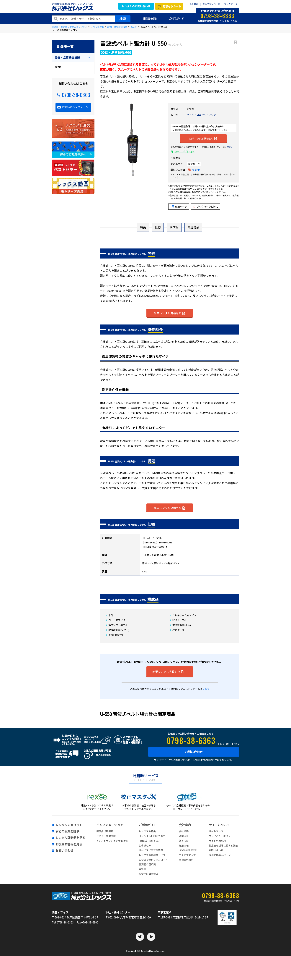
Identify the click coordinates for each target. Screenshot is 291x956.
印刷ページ (181, 206)
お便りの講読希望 (148, 874)
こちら (229, 147)
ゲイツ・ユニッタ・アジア (201, 115)
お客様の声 (145, 845)
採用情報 (184, 845)
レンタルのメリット (68, 825)
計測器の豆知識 (147, 864)
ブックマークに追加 (206, 206)
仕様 (158, 227)
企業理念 (184, 836)
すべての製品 (97, 26)
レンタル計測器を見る (70, 838)
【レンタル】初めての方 (152, 836)
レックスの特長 (147, 831)
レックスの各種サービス (152, 855)
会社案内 (193, 4)
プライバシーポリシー (221, 836)
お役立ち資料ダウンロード (153, 859)
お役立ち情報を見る (68, 844)
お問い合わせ (194, 752)
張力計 (134, 26)
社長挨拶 (184, 840)
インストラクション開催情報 (112, 840)
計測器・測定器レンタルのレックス (69, 26)
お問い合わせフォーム (75, 107)
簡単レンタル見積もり (203, 138)
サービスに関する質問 (151, 850)
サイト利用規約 (217, 840)
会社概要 (184, 831)
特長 (143, 227)
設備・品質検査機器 (117, 26)
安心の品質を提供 (67, 831)
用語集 (142, 869)
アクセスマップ (187, 855)
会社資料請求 (186, 859)
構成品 (174, 227)
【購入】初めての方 (150, 840)
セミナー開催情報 (106, 836)
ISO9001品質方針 (188, 850)
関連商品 (193, 227)
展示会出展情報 (104, 831)
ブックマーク (230, 4)
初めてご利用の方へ (184, 151)
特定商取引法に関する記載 (223, 845)
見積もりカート (172, 6)
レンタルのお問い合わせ (136, 6)
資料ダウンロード (211, 4)
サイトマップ (216, 831)
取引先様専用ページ (219, 855)
